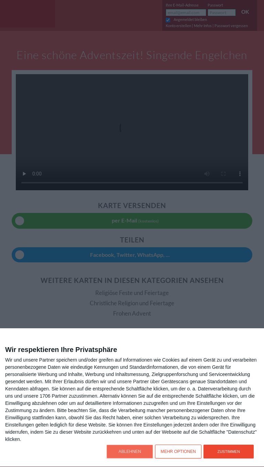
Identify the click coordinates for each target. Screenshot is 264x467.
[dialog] (132, 398)
